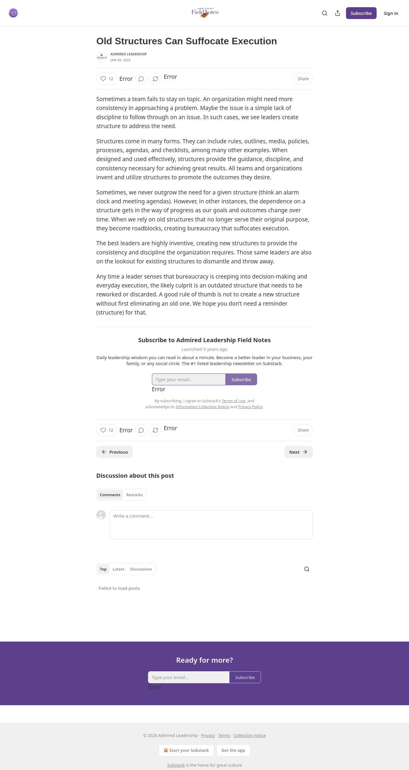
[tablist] (121, 495)
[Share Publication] (338, 13)
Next (298, 452)
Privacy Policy (250, 406)
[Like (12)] (106, 79)
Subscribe (361, 13)
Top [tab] (103, 569)
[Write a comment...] (211, 524)
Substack (176, 765)
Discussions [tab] (141, 569)
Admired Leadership (129, 54)
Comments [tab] (110, 494)
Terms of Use (234, 400)
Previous (114, 452)
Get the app (233, 750)
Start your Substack (186, 750)
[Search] (325, 13)
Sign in (391, 13)
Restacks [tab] (134, 494)
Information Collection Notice (202, 406)
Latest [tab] (118, 569)
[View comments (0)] (141, 79)
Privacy (208, 735)
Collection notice (250, 735)
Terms (224, 735)
